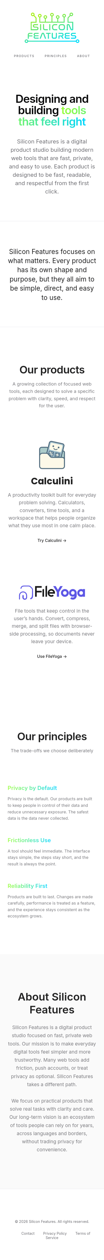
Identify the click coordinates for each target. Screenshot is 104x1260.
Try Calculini (49, 541)
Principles (56, 56)
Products (24, 56)
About (83, 56)
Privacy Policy (55, 1233)
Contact (28, 1233)
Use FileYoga (49, 657)
